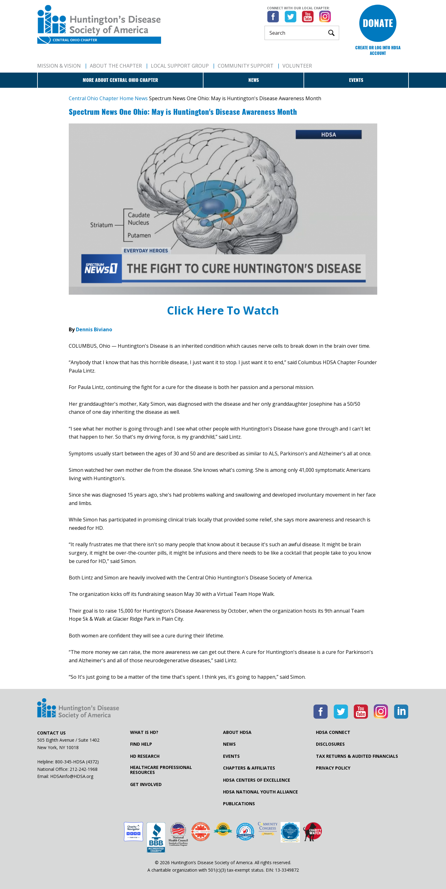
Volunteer (297, 65)
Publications (239, 803)
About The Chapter (116, 65)
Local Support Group (180, 65)
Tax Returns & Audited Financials (357, 756)
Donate (378, 23)
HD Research (145, 756)
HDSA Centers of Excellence (256, 780)
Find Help (141, 744)
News (253, 80)
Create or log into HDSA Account (377, 50)
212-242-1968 (84, 769)
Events (356, 80)
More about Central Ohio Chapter (120, 80)
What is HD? (144, 732)
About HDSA (237, 732)
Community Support (245, 65)
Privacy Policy (333, 768)
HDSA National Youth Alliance (260, 791)
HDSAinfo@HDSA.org (71, 776)
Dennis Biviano (94, 329)
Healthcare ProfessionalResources (161, 770)
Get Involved (146, 784)
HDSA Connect (333, 732)
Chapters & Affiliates (249, 768)
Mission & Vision (59, 65)
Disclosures (330, 744)
